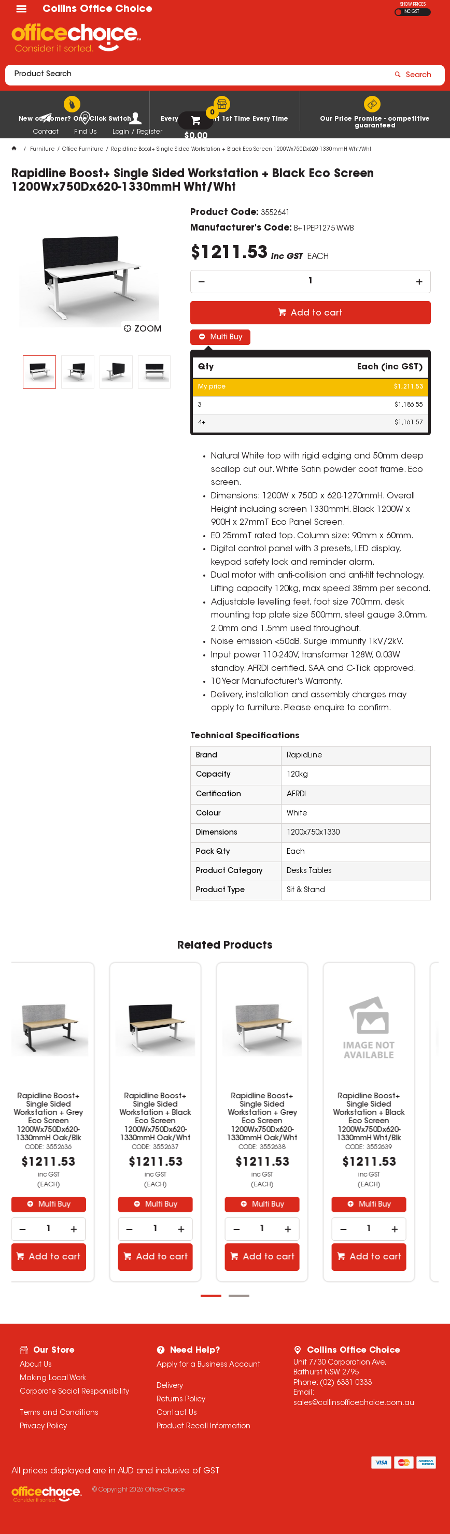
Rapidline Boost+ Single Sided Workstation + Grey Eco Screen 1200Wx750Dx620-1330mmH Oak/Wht (278, 1117)
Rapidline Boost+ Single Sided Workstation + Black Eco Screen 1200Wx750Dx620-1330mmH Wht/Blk (385, 1117)
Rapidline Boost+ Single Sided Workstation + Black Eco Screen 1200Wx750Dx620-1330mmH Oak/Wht (171, 1117)
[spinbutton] (311, 281)
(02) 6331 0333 (346, 1383)
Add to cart (316, 313)
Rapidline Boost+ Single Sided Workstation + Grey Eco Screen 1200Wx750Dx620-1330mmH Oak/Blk (64, 1117)
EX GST (398, 12)
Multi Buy (225, 337)
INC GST (411, 12)
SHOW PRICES (413, 5)
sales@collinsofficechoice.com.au (353, 1403)
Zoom (148, 329)
